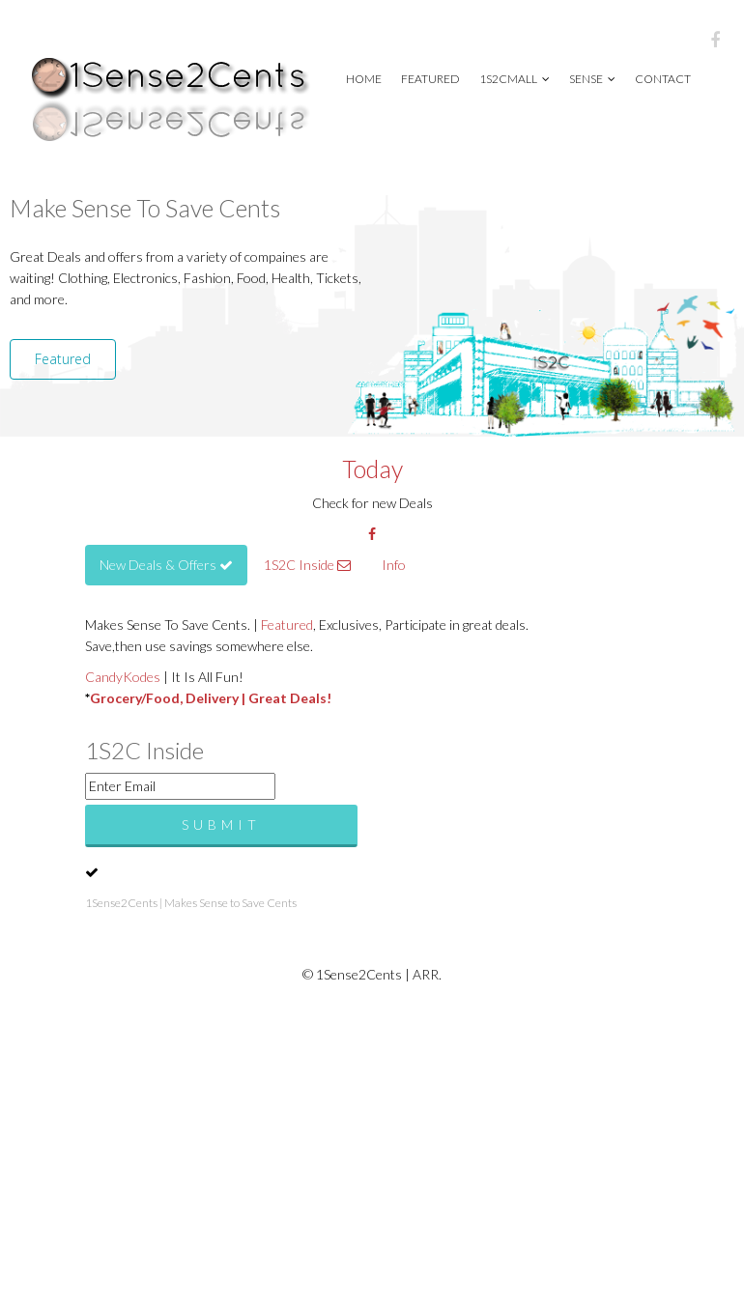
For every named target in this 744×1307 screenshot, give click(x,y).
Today (372, 468)
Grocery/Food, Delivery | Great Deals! (210, 698)
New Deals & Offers (166, 564)
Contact (663, 78)
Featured (430, 78)
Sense (592, 78)
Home (364, 78)
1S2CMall (514, 78)
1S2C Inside (307, 564)
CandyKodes (122, 676)
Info (394, 564)
